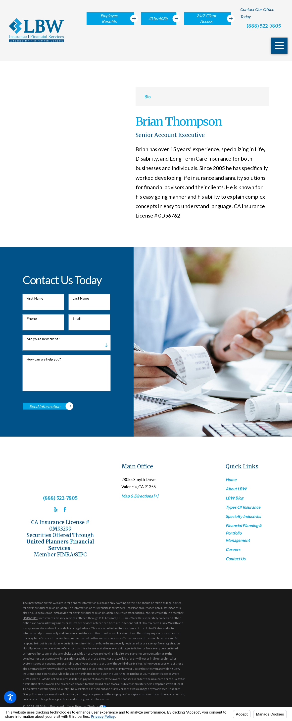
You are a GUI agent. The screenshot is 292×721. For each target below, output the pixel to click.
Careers (233, 549)
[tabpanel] (202, 168)
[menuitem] (245, 479)
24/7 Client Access (213, 18)
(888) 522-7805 (263, 26)
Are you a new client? (43, 339)
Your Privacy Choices (86, 707)
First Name (35, 298)
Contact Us (235, 558)
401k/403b (162, 18)
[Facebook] (64, 509)
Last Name (81, 298)
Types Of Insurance (243, 507)
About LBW (236, 488)
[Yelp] (55, 509)
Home (231, 479)
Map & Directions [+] (139, 496)
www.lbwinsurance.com (65, 668)
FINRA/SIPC (30, 618)
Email (77, 318)
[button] (10, 697)
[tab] (148, 96)
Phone (32, 318)
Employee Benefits (117, 18)
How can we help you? (44, 359)
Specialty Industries (243, 516)
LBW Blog (234, 498)
